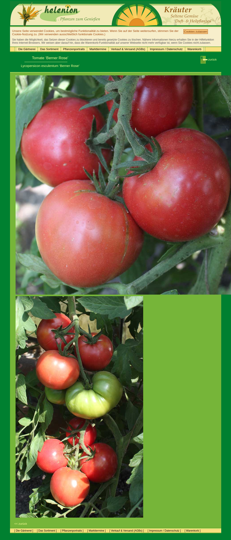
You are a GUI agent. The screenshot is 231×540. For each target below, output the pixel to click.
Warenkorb (194, 49)
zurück (209, 59)
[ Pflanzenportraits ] (71, 530)
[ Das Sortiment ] (47, 530)
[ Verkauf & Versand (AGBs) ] (126, 530)
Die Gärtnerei (26, 49)
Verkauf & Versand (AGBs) (128, 49)
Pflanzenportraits (74, 49)
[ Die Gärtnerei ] (23, 530)
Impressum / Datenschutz (166, 49)
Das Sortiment (49, 49)
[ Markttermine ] (96, 530)
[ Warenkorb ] (193, 530)
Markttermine (97, 49)
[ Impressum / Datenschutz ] (164, 530)
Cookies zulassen (195, 31)
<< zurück (20, 523)
